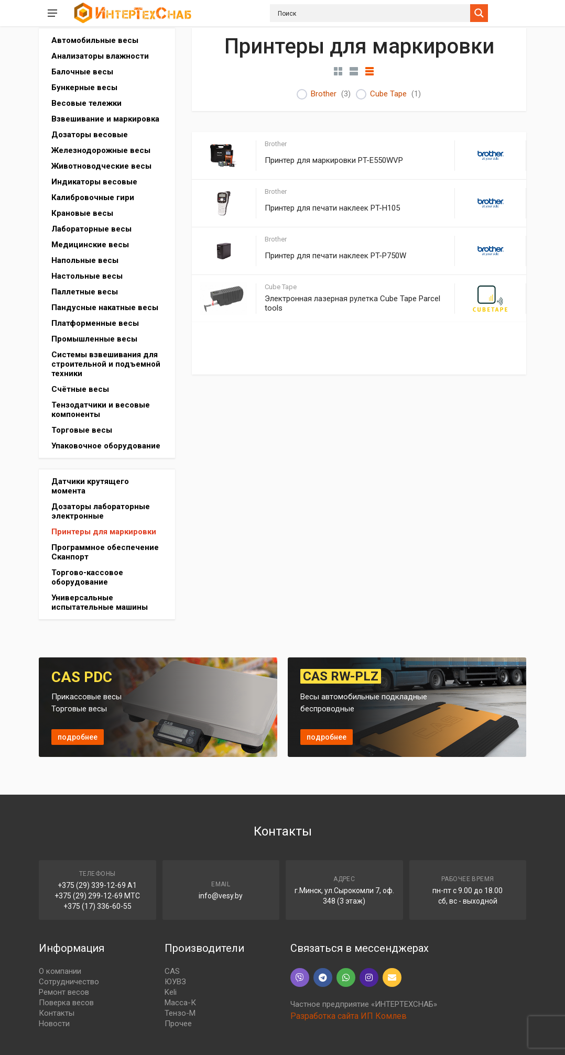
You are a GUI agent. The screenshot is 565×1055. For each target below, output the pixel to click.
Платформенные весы (95, 323)
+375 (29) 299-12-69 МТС (97, 896)
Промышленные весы (94, 339)
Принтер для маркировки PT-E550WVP (334, 160)
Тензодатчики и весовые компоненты (100, 409)
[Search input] (373, 13)
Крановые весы (82, 213)
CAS (172, 971)
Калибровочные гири (92, 197)
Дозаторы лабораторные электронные (100, 511)
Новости (54, 1023)
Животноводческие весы (101, 166)
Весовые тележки (86, 103)
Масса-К (180, 1002)
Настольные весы (87, 276)
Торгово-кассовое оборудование (87, 577)
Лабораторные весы (91, 229)
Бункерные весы (84, 87)
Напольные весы (84, 260)
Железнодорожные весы (100, 150)
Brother (323, 93)
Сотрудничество (69, 981)
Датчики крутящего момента (90, 486)
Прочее (178, 1023)
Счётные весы (80, 389)
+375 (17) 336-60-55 (97, 906)
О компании (60, 971)
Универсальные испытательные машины (99, 602)
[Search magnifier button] (479, 13)
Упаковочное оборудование (105, 445)
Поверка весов (66, 1002)
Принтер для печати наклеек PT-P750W (335, 255)
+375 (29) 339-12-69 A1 (97, 885)
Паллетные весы (84, 291)
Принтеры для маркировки (103, 531)
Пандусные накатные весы (104, 307)
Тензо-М (180, 1013)
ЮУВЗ (175, 981)
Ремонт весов (64, 992)
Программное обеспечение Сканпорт (105, 552)
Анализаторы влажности (100, 56)
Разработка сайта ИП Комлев (348, 1016)
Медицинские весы (90, 244)
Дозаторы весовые (89, 134)
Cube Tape (388, 93)
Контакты (56, 1013)
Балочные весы (82, 71)
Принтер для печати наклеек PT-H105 (332, 208)
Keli (171, 992)
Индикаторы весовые (94, 181)
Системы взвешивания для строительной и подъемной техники (105, 364)
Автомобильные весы (94, 40)
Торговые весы (81, 430)
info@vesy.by (221, 896)
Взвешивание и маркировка (105, 119)
